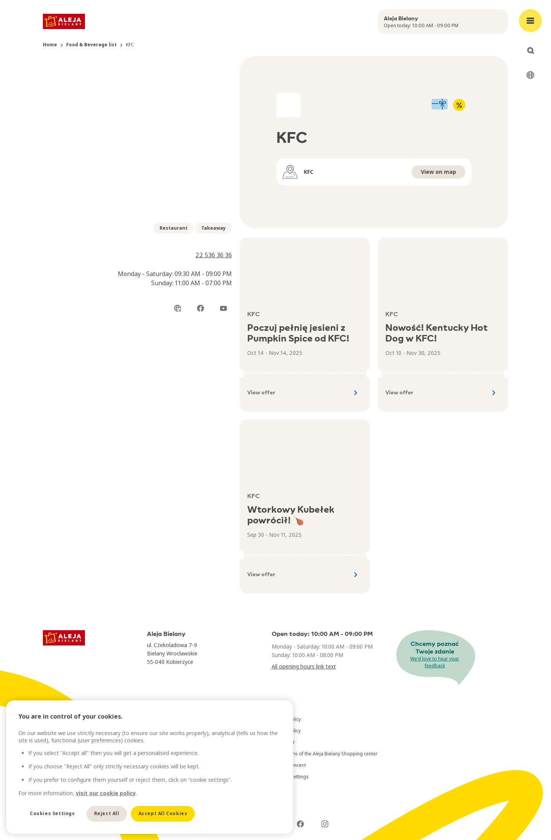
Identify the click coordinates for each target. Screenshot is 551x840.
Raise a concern (289, 765)
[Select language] (530, 75)
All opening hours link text (304, 666)
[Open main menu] (530, 20)
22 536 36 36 (214, 255)
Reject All (106, 813)
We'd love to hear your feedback (434, 662)
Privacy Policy (286, 719)
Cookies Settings (52, 813)
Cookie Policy (286, 730)
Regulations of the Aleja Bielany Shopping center (325, 753)
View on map (438, 171)
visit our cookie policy (106, 793)
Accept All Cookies (163, 813)
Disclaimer (283, 742)
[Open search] (530, 50)
